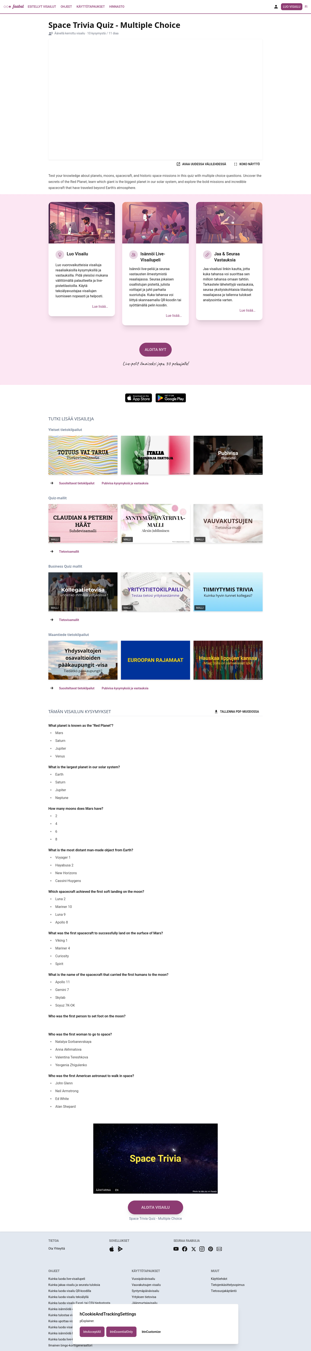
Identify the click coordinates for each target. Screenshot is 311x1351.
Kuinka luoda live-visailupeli (66, 1279)
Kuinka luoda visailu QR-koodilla (69, 1291)
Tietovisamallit (69, 551)
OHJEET (54, 1271)
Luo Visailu (291, 6)
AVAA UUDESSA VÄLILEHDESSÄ (201, 164)
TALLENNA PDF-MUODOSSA (236, 711)
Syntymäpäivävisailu (145, 1291)
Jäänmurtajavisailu (144, 1303)
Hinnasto (116, 6)
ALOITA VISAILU (155, 1207)
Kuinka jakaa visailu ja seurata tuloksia (74, 1285)
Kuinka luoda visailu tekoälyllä (68, 1297)
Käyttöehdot (219, 1279)
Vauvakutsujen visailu (146, 1285)
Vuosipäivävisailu (143, 1279)
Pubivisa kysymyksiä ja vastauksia (125, 483)
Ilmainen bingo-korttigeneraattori (70, 1345)
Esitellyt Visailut (42, 6)
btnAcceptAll (92, 1331)
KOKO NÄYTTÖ (246, 164)
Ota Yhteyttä (56, 1248)
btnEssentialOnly (121, 1331)
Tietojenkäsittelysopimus (228, 1285)
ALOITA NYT (155, 349)
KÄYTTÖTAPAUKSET (146, 1271)
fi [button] (306, 6)
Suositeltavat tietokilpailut (76, 483)
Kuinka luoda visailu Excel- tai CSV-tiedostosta (79, 1303)
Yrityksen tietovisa (144, 1297)
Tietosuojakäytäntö (224, 1291)
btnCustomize (151, 1331)
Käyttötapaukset (91, 6)
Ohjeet (66, 6)
